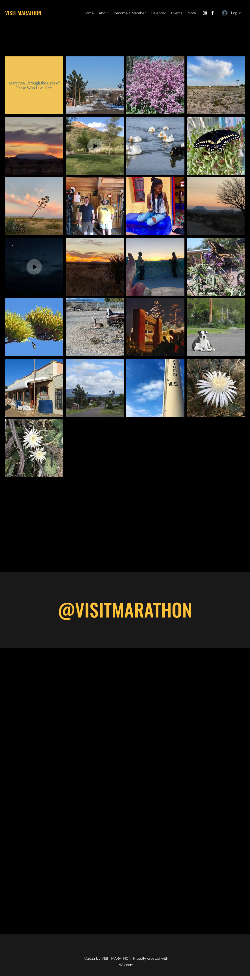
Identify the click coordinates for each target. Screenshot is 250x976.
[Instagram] (204, 13)
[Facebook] (212, 13)
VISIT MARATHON (23, 13)
